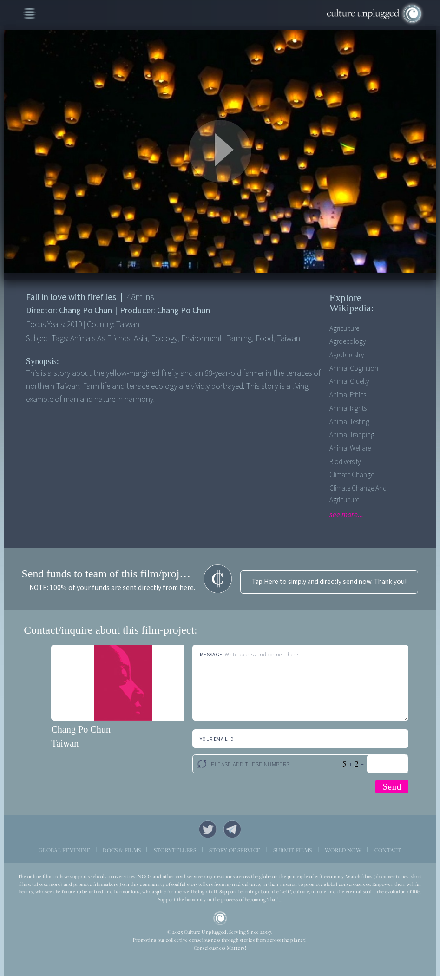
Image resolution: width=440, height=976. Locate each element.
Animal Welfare (350, 448)
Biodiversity (345, 462)
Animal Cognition (353, 368)
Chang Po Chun (81, 729)
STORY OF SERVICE (234, 850)
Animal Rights (348, 408)
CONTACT (387, 850)
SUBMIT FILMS (292, 850)
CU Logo (220, 918)
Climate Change (351, 475)
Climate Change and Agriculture (358, 494)
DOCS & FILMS (122, 850)
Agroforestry (346, 355)
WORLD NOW (343, 850)
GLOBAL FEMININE (64, 850)
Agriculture (344, 329)
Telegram (232, 829)
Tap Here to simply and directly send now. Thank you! (329, 582)
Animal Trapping (351, 435)
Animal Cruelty (349, 381)
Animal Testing (349, 422)
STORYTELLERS (175, 850)
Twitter (208, 829)
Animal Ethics (347, 395)
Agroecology (347, 342)
